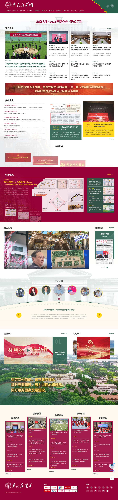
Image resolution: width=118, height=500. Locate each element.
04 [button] (49, 357)
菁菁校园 (86, 11)
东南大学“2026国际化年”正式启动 (59, 21)
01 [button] (44, 357)
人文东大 (95, 11)
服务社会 (77, 11)
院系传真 (69, 11)
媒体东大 (17, 11)
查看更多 (30, 456)
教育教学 (43, 11)
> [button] (82, 315)
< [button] (115, 267)
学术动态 (51, 11)
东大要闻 (8, 11)
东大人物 (34, 11)
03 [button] (47, 357)
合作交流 (60, 11)
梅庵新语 (26, 11)
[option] (59, 289)
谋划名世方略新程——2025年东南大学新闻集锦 (47, 354)
